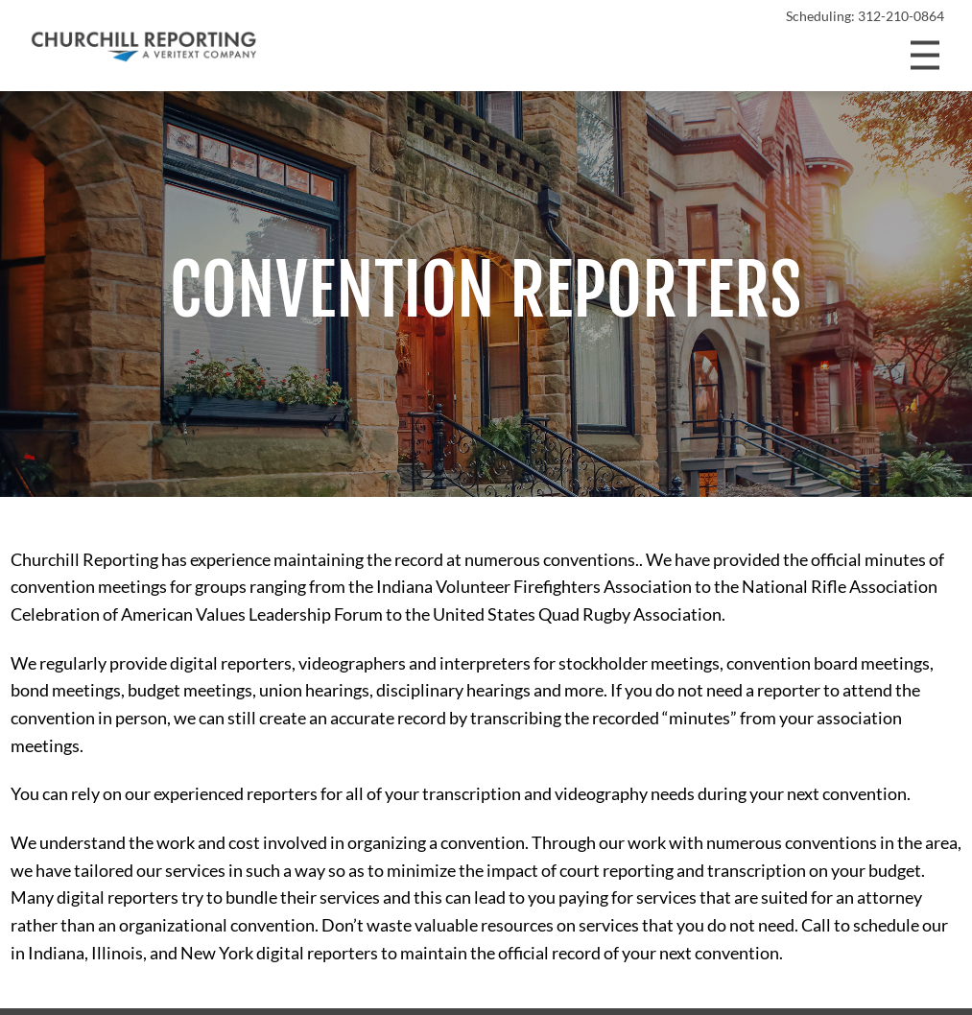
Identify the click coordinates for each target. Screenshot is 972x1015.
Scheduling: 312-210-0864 (865, 16)
